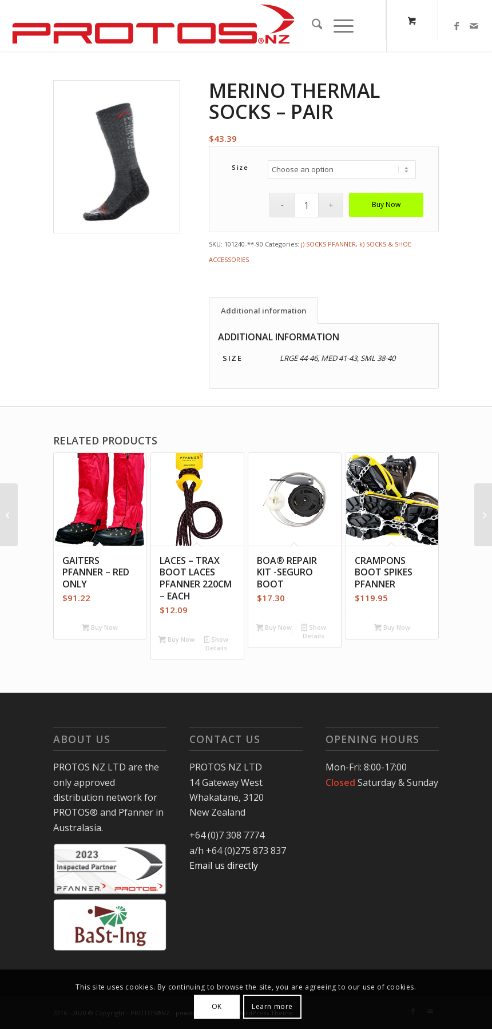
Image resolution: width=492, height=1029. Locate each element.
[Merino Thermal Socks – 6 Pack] (483, 514)
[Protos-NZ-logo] (153, 25)
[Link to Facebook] (456, 25)
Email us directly (223, 865)
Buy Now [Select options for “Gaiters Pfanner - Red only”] (100, 628)
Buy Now (386, 204)
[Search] (310, 25)
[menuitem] (310, 25)
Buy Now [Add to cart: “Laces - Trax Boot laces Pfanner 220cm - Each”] (176, 640)
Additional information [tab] (264, 310)
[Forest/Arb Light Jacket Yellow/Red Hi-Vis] (9, 514)
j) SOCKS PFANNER (328, 244)
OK (217, 1006)
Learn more (272, 1006)
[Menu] (337, 25)
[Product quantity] (306, 205)
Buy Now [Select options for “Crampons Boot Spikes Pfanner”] (392, 628)
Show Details (216, 643)
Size (240, 167)
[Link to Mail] (473, 25)
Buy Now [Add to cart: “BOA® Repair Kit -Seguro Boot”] (274, 628)
